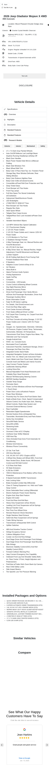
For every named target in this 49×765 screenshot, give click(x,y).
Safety (43, 146)
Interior (18, 146)
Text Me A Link (7, 7)
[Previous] (2, 745)
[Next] (47, 745)
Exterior (7, 146)
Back (4, 4)
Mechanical (31, 146)
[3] (21, 34)
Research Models (12, 140)
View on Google (24, 758)
